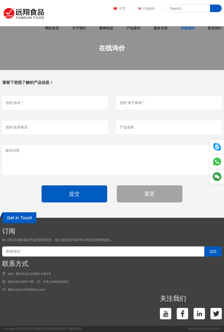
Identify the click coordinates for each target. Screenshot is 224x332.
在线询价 (188, 28)
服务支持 (161, 28)
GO (213, 251)
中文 (119, 8)
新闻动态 (106, 28)
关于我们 (79, 28)
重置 (149, 194)
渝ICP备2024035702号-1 (205, 328)
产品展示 (133, 28)
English (146, 8)
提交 (74, 194)
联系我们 (215, 28)
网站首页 (52, 28)
